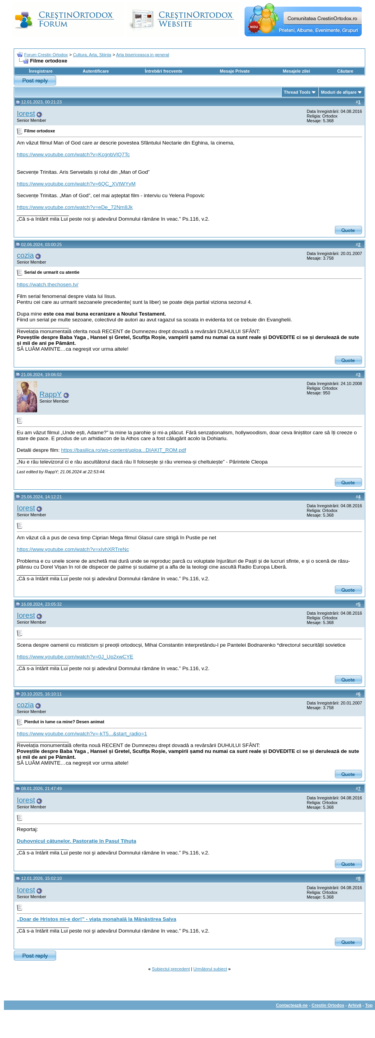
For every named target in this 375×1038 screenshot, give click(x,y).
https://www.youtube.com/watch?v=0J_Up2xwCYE (75, 657)
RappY (50, 394)
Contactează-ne (291, 1005)
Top (369, 1005)
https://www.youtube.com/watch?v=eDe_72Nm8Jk (75, 207)
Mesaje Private (235, 71)
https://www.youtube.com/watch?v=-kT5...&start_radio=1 (82, 734)
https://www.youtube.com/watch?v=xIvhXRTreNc (73, 549)
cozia (25, 255)
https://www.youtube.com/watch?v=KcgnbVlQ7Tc (73, 154)
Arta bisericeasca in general (142, 54)
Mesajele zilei (296, 71)
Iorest (26, 113)
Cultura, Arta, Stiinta (92, 54)
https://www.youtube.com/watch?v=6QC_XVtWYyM (76, 184)
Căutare (345, 71)
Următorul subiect (210, 969)
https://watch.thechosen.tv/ (48, 284)
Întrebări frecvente (163, 71)
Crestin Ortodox (328, 1005)
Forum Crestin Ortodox (46, 54)
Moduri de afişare (339, 92)
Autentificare (95, 71)
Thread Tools (297, 92)
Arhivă (354, 1005)
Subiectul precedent (171, 969)
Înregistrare (41, 71)
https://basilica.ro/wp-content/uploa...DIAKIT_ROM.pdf (123, 450)
